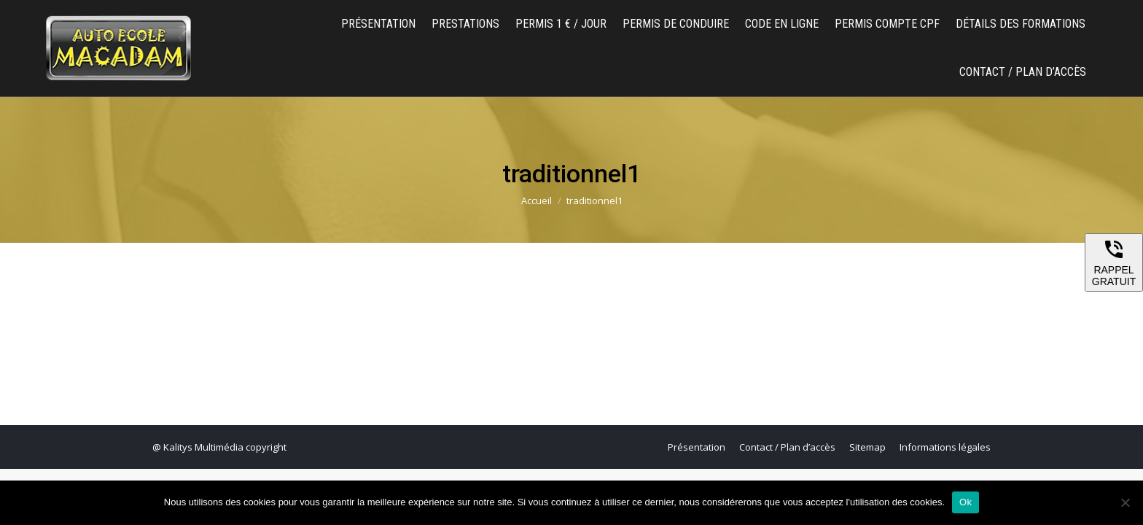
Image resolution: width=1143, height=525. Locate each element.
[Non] (1124, 502)
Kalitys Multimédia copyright (224, 447)
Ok (965, 502)
